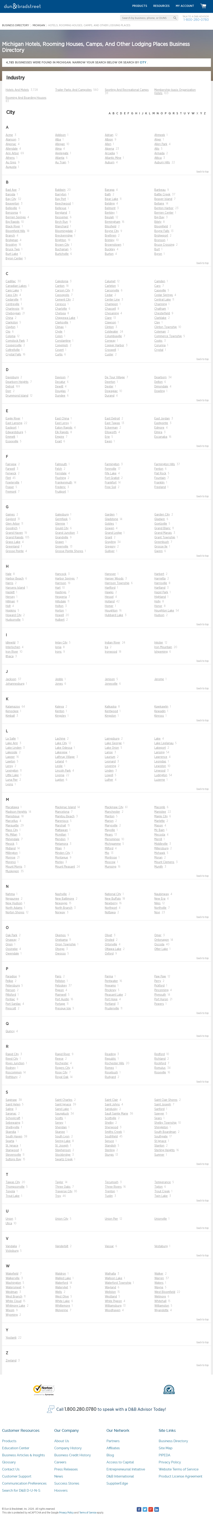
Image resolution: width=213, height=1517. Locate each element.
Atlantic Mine (113, 158)
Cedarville (12, 299)
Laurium (110, 757)
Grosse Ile (160, 546)
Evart (58, 441)
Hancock (60, 574)
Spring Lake (63, 1141)
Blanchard (61, 226)
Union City (61, 1218)
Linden (109, 770)
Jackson (11, 679)
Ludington (160, 775)
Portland (110, 1004)
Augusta (11, 167)
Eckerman (111, 427)
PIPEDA (164, 1455)
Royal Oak (61, 1077)
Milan (58, 848)
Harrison (60, 583)
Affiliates (113, 1448)
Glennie (60, 523)
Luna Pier (12, 779)
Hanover (110, 574)
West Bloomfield (164, 1292)
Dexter (109, 386)
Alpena (109, 148)
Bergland (61, 212)
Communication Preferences (24, 1483)
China (9, 318)
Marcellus (12, 821)
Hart (58, 587)
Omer (157, 935)
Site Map (165, 1448)
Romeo (109, 1068)
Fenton (158, 468)
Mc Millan (11, 834)
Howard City (13, 615)
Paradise (11, 976)
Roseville (160, 1072)
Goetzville (160, 523)
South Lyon (62, 1136)
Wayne (158, 1287)
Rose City (61, 1072)
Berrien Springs (16, 217)
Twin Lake (161, 1196)
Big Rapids (13, 222)
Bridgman (12, 240)
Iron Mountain (163, 647)
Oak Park (11, 935)
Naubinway (161, 894)
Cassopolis (62, 295)
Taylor (59, 1182)
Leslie (59, 766)
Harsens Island (15, 587)
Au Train (60, 162)
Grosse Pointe (15, 551)
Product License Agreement (180, 1476)
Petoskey (61, 985)
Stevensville (13, 1154)
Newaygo (61, 903)
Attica (158, 158)
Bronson (159, 240)
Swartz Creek (64, 1159)
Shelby (109, 1122)
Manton (109, 816)
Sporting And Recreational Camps (127, 90)
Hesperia (61, 597)
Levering (110, 766)
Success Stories (66, 1483)
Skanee (60, 1132)
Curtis (59, 354)
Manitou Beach (64, 816)
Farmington (112, 464)
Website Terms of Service (178, 1469)
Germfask (61, 519)
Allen (108, 144)
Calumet (110, 281)
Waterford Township (118, 1282)
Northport (111, 907)
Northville (160, 907)
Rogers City (62, 1068)
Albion (109, 139)
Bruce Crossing (164, 244)
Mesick (10, 843)
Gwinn (158, 551)
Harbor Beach (15, 578)
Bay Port (60, 199)
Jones (59, 683)
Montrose (111, 857)
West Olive (62, 1296)
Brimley (109, 240)
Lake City (61, 743)
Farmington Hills (164, 464)
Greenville (61, 546)
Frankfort (110, 482)
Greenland (12, 546)
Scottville (110, 1118)
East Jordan (162, 418)
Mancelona (62, 811)
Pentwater (111, 981)
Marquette (12, 825)
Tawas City (13, 1182)
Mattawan (61, 830)
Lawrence (160, 757)
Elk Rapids (62, 432)
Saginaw (11, 1100)
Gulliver (110, 551)
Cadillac (11, 281)
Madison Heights (16, 811)
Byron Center (14, 258)
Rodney (11, 1068)
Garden (110, 514)
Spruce (109, 1141)
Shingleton (161, 1127)
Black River (13, 226)
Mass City (12, 830)
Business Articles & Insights (23, 1455)
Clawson (110, 322)
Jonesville (111, 683)
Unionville (160, 1218)
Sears (158, 1118)
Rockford (160, 1063)
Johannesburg (15, 683)
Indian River (112, 642)
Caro (157, 286)
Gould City (61, 528)
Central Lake (162, 299)
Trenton (110, 1191)
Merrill (158, 839)
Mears (109, 834)
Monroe (10, 857)
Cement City (63, 299)
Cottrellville (13, 350)
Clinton (109, 327)
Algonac (11, 144)
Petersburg (13, 985)
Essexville (12, 441)
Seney (59, 1122)
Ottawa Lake (113, 949)
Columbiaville (113, 336)
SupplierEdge (117, 1483)
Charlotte (61, 308)
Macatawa (12, 807)
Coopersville (14, 345)
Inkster (158, 642)
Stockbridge (63, 1154)
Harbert (159, 574)
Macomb (159, 807)
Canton (59, 286)
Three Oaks (63, 1186)
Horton (59, 610)
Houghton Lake (164, 610)
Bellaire (159, 203)
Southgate (161, 1136)
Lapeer (10, 757)
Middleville (161, 843)
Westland (111, 1296)
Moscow (110, 862)
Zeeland (11, 1360)
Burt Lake (12, 254)
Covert (59, 350)
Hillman (10, 601)
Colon (59, 336)
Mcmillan (60, 834)
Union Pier (111, 1218)
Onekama (61, 940)
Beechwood (63, 203)
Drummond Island (17, 395)
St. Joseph (61, 1145)
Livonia (59, 775)
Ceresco (60, 304)
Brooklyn (11, 244)
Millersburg (161, 848)
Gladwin (159, 519)
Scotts (59, 1118)
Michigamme (113, 843)
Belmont (110, 208)
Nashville (61, 894)
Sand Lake (62, 1109)
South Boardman (165, 1132)
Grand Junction (65, 533)
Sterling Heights (164, 1150)
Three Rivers (113, 1186)
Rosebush (111, 1072)
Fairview (11, 464)
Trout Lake (13, 1196)
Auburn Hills (162, 162)
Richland (160, 1058)
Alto (156, 148)
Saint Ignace (63, 1104)
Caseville (160, 290)
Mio (107, 853)
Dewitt (59, 386)
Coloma (10, 336)
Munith (158, 866)
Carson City (62, 290)
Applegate (61, 153)
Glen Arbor (13, 523)
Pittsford (11, 994)
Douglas (60, 391)
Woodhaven (112, 1310)
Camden (159, 281)
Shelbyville (12, 1127)
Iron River (12, 651)
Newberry (111, 903)
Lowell (109, 775)
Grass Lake (13, 542)
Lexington (12, 770)
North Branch (63, 907)
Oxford (109, 953)
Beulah (109, 217)
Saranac (11, 1113)
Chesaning (112, 313)
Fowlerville (12, 482)
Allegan (60, 144)
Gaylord (11, 519)
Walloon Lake (113, 1278)
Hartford (110, 587)
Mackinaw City (114, 807)
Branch (10, 235)
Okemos (60, 935)
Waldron (60, 1273)
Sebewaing (13, 1122)
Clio (8, 331)
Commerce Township (168, 336)
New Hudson (14, 903)
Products (9, 1441)
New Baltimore (64, 898)
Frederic (60, 487)
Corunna (160, 345)
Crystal (158, 350)
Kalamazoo (13, 706)
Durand (109, 395)
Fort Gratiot (112, 478)
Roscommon (14, 1072)
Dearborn (160, 377)
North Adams (14, 907)
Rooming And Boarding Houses (26, 97)
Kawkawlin (161, 706)
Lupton (59, 779)
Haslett (10, 592)
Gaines (10, 514)
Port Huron (161, 999)
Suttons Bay (13, 1159)
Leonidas (160, 761)
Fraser (10, 487)
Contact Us (11, 1469)
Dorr (8, 391)
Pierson (10, 990)
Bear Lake (111, 199)
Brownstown (113, 244)
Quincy (10, 1031)
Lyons (9, 784)
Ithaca (10, 656)
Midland (11, 848)
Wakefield (12, 1273)
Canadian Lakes (16, 286)
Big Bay (159, 217)
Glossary (9, 1462)
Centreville (12, 304)
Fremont (11, 491)
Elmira (158, 432)
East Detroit (112, 418)
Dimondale (161, 386)
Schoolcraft (13, 1118)
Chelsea (60, 313)
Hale (8, 574)
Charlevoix (12, 308)
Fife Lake (110, 473)
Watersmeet (13, 1287)
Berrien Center (163, 212)
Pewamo (110, 985)
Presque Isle (63, 1008)
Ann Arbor (12, 153)
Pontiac (10, 999)
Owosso (60, 953)
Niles (157, 903)
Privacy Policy (170, 1462)
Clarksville (61, 322)
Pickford (159, 985)
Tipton (158, 1186)
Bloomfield (161, 226)
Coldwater (111, 331)
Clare (108, 318)
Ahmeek (159, 135)
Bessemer (61, 217)
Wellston (110, 1292)
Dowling (159, 391)
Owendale (12, 953)
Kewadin (160, 711)
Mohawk (159, 853)
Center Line (112, 299)
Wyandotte (161, 1310)
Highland (160, 597)
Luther (109, 779)
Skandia (11, 1132)
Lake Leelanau (163, 743)
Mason (158, 825)
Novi (157, 912)
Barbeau (160, 190)
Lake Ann (12, 743)
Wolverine (61, 1310)
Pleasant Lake (114, 994)
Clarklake (160, 318)
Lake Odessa (63, 747)
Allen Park (160, 144)
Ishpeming (161, 651)
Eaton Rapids (63, 427)
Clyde (58, 331)
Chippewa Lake (65, 318)
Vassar (109, 1246)
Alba (58, 139)
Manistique (13, 816)
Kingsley (60, 715)
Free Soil (110, 487)
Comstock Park (15, 340)
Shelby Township (165, 1122)
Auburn (109, 162)
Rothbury (11, 1077)
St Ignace (160, 1141)
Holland (110, 601)
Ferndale (61, 473)
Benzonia (12, 212)
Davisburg (12, 377)
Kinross (159, 715)
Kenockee (12, 711)
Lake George (113, 743)
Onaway (11, 940)
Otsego (59, 949)
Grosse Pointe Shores (69, 551)
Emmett (10, 436)
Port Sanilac (13, 1004)
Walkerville (13, 1278)
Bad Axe (11, 190)
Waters (158, 1282)
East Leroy (62, 423)
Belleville (11, 208)
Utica (9, 1223)
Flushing (60, 478)
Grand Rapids (15, 537)
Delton (158, 382)
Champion (111, 304)
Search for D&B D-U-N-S (21, 1490)
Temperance (162, 1182)
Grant (108, 537)
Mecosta (159, 834)
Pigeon (59, 990)
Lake (157, 738)
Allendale (12, 148)
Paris (58, 976)
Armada (159, 153)
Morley (59, 862)
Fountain (160, 478)
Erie (107, 436)
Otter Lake (161, 949)
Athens (10, 158)
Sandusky (111, 1109)
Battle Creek (162, 194)
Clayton (10, 327)
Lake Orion (112, 747)
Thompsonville (15, 1186)
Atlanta (59, 158)
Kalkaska (110, 706)
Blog (110, 1455)
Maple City (161, 816)
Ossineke (12, 949)
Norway (60, 912)
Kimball (10, 715)
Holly (157, 601)
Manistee (160, 811)
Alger (157, 139)
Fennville (110, 468)
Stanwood (12, 1150)
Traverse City (63, 1191)
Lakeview (61, 752)
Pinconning (161, 990)
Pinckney (110, 990)
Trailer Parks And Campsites (73, 90)
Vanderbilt (61, 1246)
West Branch (14, 1296)
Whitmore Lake (15, 1305)
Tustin (109, 1196)
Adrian (109, 135)
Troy (58, 1196)
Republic (110, 1058)
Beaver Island (163, 199)
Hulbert (59, 619)
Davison (60, 377)
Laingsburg (112, 738)
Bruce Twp (13, 249)
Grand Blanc (162, 528)
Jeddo (59, 679)
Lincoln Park (63, 770)
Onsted (109, 940)
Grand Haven (14, 533)
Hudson (159, 615)
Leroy (9, 766)
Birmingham (112, 222)
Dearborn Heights (17, 382)
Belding (110, 203)
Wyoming (12, 1315)
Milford (109, 848)
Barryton (60, 194)
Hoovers (61, 1490)
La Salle (11, 738)
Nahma (10, 894)
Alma (58, 148)
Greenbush (161, 542)
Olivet (108, 935)
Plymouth (160, 994)
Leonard (110, 761)
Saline (10, 1109)
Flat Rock (160, 473)
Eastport (11, 427)
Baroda (10, 194)
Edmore (159, 427)
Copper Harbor (114, 345)
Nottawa (110, 912)
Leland (59, 761)
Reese (59, 1058)
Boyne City (112, 231)
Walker (158, 1273)
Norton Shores (15, 912)
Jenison (110, 679)
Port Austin (62, 999)
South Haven (14, 1136)
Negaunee (12, 898)
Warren (159, 1278)
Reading (110, 1054)
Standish (110, 1145)
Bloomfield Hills (15, 231)
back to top (203, 171)
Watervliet (61, 1287)
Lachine (60, 738)
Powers (159, 1004)
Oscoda (159, 944)
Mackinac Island (65, 807)
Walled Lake (63, 1278)
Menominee (112, 839)
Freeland (160, 487)
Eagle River (13, 418)
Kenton (59, 711)
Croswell (110, 350)
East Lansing (14, 423)
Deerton (110, 382)
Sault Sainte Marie (116, 1113)
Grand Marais (163, 533)
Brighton (60, 240)
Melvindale (12, 839)
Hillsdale (60, 601)
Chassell (110, 308)
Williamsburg (113, 1305)
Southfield (111, 1136)
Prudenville (112, 1008)
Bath (108, 194)
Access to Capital (120, 1462)
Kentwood (111, 711)
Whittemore (62, 1305)
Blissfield (110, 226)
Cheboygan (13, 313)
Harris (9, 583)
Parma (109, 976)
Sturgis (109, 1154)
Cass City (12, 295)
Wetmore (160, 1296)
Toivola (10, 1191)
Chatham (160, 308)
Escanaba (160, 436)
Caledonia (61, 281)
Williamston (161, 1305)
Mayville (110, 830)
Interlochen (13, 647)
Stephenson (63, 1150)
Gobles (109, 523)
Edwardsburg (14, 432)
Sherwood (111, 1127)
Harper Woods (114, 578)
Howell (59, 615)
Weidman (12, 1292)
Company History (68, 1448)
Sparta (10, 1141)
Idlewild (10, 642)
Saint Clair (111, 1100)
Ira (106, 647)
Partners (113, 1441)
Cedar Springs (163, 295)
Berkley (110, 212)
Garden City (162, 514)
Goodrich (11, 528)
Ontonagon (161, 940)
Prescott (11, 1008)
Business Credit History (72, 1455)
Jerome (159, 679)
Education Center (15, 1448)
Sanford (159, 1109)
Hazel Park (161, 592)
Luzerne (159, 779)
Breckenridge (64, 235)
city (143, 62)
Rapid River (62, 1054)
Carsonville (112, 290)
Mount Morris (14, 866)
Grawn (59, 542)
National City (113, 894)
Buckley (110, 249)
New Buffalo (113, 898)
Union (9, 1218)
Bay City (11, 199)
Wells (58, 1292)
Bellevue (60, 208)
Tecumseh (111, 1182)
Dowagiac (111, 391)
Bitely (157, 222)
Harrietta (160, 578)
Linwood (159, 770)
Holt (8, 606)
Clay (157, 322)
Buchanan (61, 249)
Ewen (108, 441)
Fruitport (60, 491)
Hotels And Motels (17, 90)
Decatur (60, 382)
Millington (12, 853)
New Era (159, 898)
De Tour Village (115, 377)
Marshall (60, 825)
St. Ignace (12, 1145)
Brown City (62, 244)
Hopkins (11, 610)
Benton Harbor (163, 208)
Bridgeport (161, 235)
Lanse (109, 752)
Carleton (110, 286)
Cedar (109, 295)
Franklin (159, 482)
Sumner (159, 1154)
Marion (109, 821)
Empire (59, 436)
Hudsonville (13, 619)
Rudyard (110, 1077)
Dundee (60, 395)
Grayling (110, 542)
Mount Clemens (164, 862)
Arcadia (110, 153)
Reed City (12, 1058)
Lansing (159, 752)
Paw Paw (160, 976)
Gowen (109, 528)
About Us (61, 1441)
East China (62, 418)
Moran (158, 857)
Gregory (110, 546)
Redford (159, 1054)
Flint (8, 478)
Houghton (111, 610)
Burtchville (62, 254)
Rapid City (12, 1054)
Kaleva (59, 706)
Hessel (109, 597)
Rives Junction (15, 1063)
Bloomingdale (64, 231)
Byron (158, 254)
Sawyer (159, 1113)
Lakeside (11, 752)
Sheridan (61, 1127)
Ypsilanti (11, 1337)
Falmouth (61, 464)
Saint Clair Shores (165, 1100)
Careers (60, 1462)
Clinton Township (165, 327)
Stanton (159, 1145)
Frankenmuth (63, 482)
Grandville (61, 537)
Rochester (61, 1063)
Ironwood (111, 651)
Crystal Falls (13, 354)
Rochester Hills (114, 1063)
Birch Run (61, 222)
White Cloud (13, 1301)
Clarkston (12, 322)
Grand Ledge (113, 533)
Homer (109, 606)
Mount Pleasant (65, 866)
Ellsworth (111, 432)
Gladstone (111, 519)
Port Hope (111, 999)
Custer (109, 354)
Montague (61, 857)
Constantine (63, 340)
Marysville (111, 825)
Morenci (11, 862)
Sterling (110, 1150)
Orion (9, 944)
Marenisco (61, 821)
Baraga (109, 190)
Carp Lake (12, 290)
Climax (59, 327)
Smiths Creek (113, 1132)
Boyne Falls (161, 231)
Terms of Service (87, 1512)
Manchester (112, 811)
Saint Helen (13, 1104)
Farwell (10, 468)
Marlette (159, 821)
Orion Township (65, 944)
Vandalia (11, 1246)
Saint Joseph (162, 1104)
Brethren (110, 235)
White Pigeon (113, 1301)
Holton (59, 606)
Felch (58, 468)
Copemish (61, 345)
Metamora (61, 843)
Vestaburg (161, 1246)
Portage (60, 1004)
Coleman (160, 331)
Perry (157, 981)
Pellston (60, 981)
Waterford (61, 1282)
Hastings (60, 592)
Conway (110, 340)
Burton (109, 254)
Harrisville (160, 583)
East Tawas (112, 423)
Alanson (11, 139)
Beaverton (12, 203)
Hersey (10, 597)
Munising (110, 866)
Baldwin (60, 190)
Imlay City (61, 642)
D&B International (120, 1476)
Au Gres (11, 162)
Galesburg (62, 514)
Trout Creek (162, 1191)
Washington (13, 1282)
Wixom (10, 1310)
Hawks (109, 592)
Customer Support (16, 1476)
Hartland (159, 587)
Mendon (60, 839)
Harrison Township (117, 583)
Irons (58, 651)
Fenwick (11, 473)
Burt (157, 249)
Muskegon (12, 871)
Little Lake (12, 775)
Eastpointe (161, 423)
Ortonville (111, 944)
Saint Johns (112, 1104)
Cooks (158, 340)
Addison (60, 135)
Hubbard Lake (114, 615)
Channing (160, 304)
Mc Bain (159, 830)
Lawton (10, 761)
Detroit (10, 386)
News (58, 1476)
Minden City (62, 853)
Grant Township (164, 537)
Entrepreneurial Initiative (125, 1469)
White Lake (62, 1301)
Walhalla (110, 1273)
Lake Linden (13, 747)
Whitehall (160, 1301)
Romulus (160, 1068)
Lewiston (160, 766)
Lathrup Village (65, 757)
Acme (9, 135)
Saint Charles (63, 1100)
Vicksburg (12, 1250)
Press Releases (66, 1469)
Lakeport (160, 747)
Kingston (110, 715)
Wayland (110, 1287)
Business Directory (173, 1441)
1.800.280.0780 (80, 1409)
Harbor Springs (65, 578)
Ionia (58, 647)
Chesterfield (162, 313)
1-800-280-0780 (196, 19)
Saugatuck (62, 1113)
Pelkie (9, 981)
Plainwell (60, 994)
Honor (158, 606)
